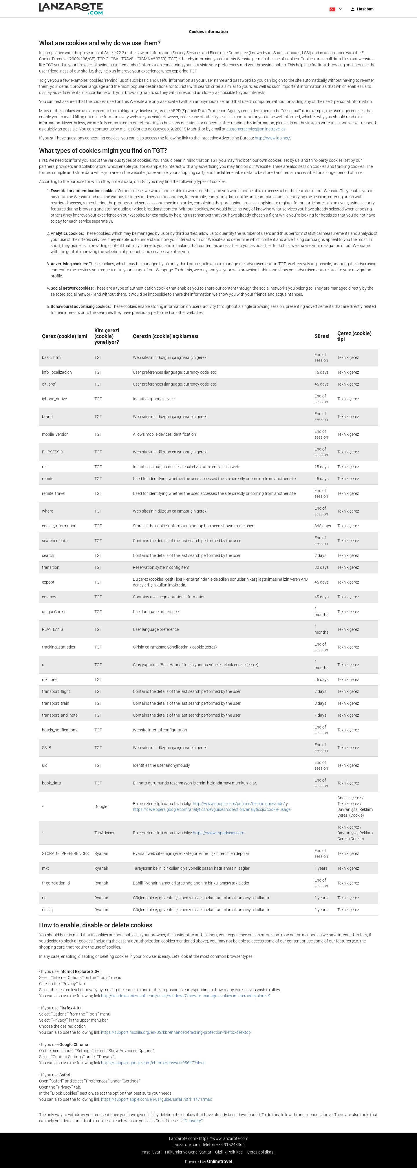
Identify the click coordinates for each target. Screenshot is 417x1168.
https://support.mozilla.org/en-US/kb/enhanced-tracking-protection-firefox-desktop (176, 1032)
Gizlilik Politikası (229, 1152)
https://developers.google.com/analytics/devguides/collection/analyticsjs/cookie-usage (211, 809)
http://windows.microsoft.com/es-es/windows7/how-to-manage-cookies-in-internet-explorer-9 (185, 995)
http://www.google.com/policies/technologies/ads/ (239, 803)
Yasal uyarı (151, 1152)
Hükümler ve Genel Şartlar (188, 1152)
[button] (335, 8)
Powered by (208, 1161)
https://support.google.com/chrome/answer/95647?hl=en (153, 1062)
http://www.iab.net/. (273, 138)
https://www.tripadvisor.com (218, 833)
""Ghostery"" (192, 1120)
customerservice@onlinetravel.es (256, 129)
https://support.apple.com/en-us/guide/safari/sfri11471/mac (156, 1099)
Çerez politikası (260, 1152)
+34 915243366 (230, 1144)
